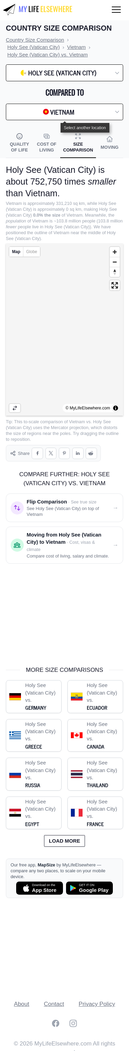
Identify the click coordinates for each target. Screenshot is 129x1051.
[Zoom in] (115, 252)
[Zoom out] (115, 262)
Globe (31, 251)
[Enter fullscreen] (115, 285)
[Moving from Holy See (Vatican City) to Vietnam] (64, 539)
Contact (54, 998)
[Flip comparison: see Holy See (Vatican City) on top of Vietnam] (64, 502)
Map (16, 251)
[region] (64, 329)
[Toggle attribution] (115, 408)
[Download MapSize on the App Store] (39, 882)
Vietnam (77, 421)
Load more (64, 835)
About (21, 998)
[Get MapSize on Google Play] (89, 882)
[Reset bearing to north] (115, 272)
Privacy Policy (97, 998)
